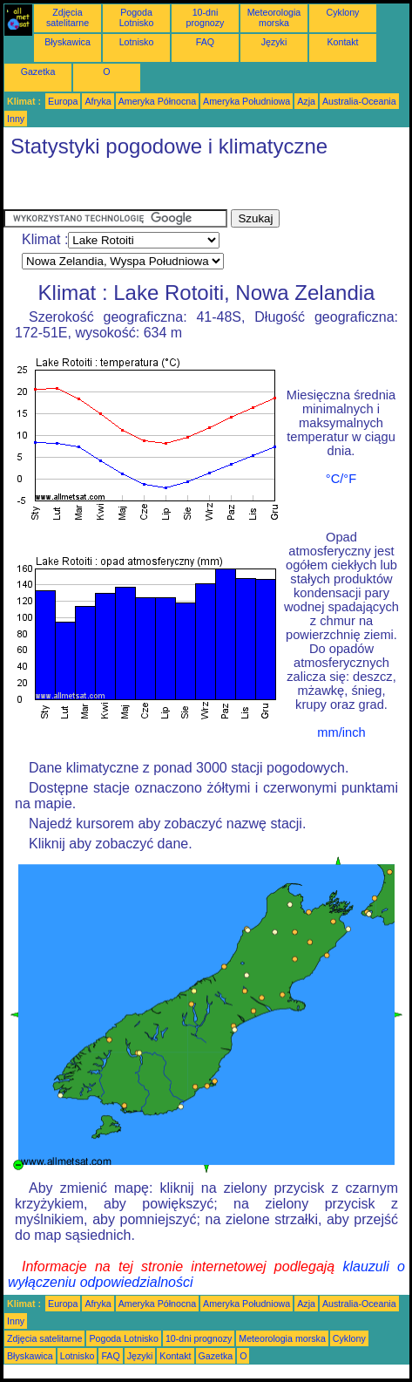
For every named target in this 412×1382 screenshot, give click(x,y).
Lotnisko (136, 42)
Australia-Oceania (359, 101)
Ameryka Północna (157, 101)
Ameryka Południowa (246, 101)
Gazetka (38, 71)
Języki (274, 42)
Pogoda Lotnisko (136, 17)
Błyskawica (67, 42)
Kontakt (342, 42)
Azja (306, 101)
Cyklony (343, 12)
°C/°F (341, 479)
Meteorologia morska (274, 17)
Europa (63, 101)
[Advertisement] (142, 187)
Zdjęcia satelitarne (67, 17)
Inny (15, 118)
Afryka (97, 101)
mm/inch (341, 732)
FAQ (205, 42)
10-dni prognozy (205, 17)
